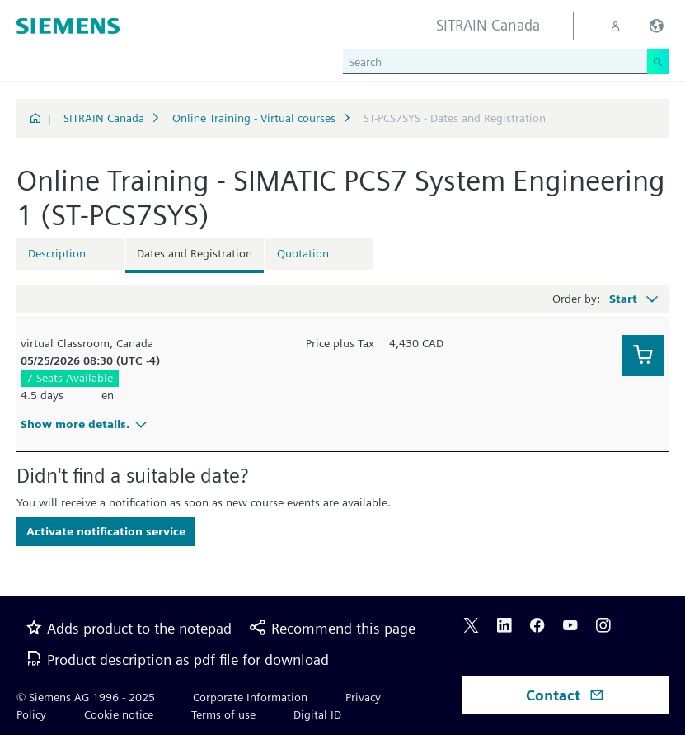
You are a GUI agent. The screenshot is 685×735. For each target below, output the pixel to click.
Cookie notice (118, 714)
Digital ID (317, 714)
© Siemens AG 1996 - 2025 (85, 697)
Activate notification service (105, 531)
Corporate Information (250, 697)
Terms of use (223, 714)
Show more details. (86, 424)
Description (57, 253)
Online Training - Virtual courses (253, 118)
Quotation (303, 253)
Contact (565, 695)
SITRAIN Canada (103, 118)
